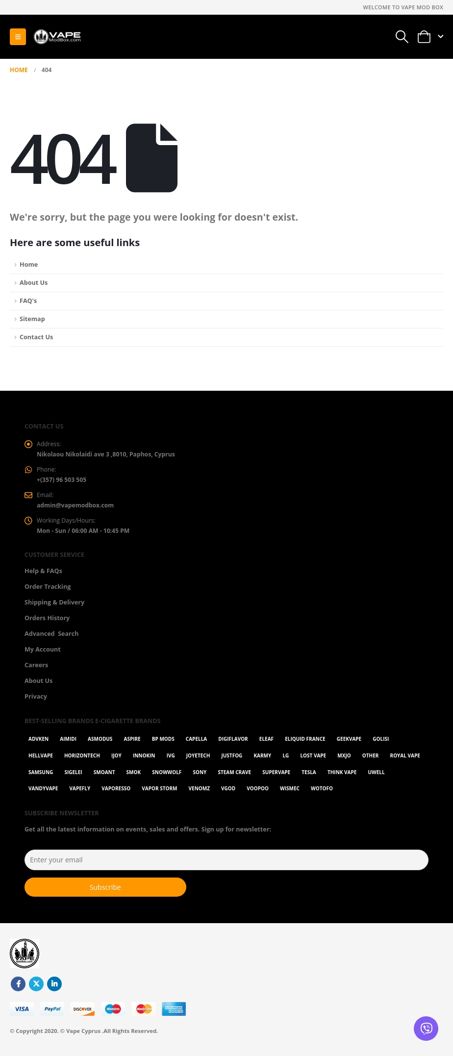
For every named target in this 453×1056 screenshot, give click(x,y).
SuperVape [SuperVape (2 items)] (276, 775)
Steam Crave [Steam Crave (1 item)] (234, 775)
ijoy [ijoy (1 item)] (116, 759)
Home (29, 264)
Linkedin (54, 988)
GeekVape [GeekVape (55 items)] (349, 742)
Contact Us (36, 337)
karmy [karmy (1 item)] (262, 759)
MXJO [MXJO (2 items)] (344, 759)
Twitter (36, 988)
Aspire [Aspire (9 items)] (132, 742)
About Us (34, 282)
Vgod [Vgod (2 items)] (228, 792)
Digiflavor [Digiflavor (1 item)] (233, 742)
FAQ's (28, 301)
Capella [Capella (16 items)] (196, 742)
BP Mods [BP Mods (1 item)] (163, 742)
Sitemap (32, 319)
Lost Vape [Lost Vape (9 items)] (313, 759)
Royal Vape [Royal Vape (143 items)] (405, 759)
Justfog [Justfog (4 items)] (231, 759)
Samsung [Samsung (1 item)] (40, 775)
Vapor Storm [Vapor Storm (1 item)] (159, 792)
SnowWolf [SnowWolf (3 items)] (166, 775)
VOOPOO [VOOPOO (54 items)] (258, 792)
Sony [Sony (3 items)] (199, 775)
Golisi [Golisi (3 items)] (381, 742)
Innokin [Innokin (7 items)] (144, 759)
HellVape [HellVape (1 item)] (40, 759)
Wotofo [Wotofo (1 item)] (322, 792)
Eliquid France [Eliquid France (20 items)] (305, 742)
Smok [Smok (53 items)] (133, 775)
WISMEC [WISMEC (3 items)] (290, 792)
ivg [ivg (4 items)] (171, 759)
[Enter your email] (226, 864)
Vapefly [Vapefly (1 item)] (80, 792)
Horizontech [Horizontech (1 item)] (82, 759)
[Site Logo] (57, 37)
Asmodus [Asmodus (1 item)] (100, 742)
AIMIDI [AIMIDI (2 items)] (68, 742)
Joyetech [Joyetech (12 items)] (198, 759)
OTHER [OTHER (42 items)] (370, 759)
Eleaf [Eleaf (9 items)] (266, 742)
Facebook (18, 988)
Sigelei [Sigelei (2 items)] (73, 775)
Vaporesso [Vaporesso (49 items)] (115, 792)
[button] (18, 36)
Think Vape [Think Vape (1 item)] (341, 775)
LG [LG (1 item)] (285, 759)
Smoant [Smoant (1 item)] (104, 775)
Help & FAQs (43, 574)
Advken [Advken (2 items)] (38, 742)
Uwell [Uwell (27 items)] (376, 775)
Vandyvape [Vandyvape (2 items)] (43, 792)
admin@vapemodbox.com (77, 507)
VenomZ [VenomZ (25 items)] (199, 792)
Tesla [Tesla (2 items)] (309, 775)
